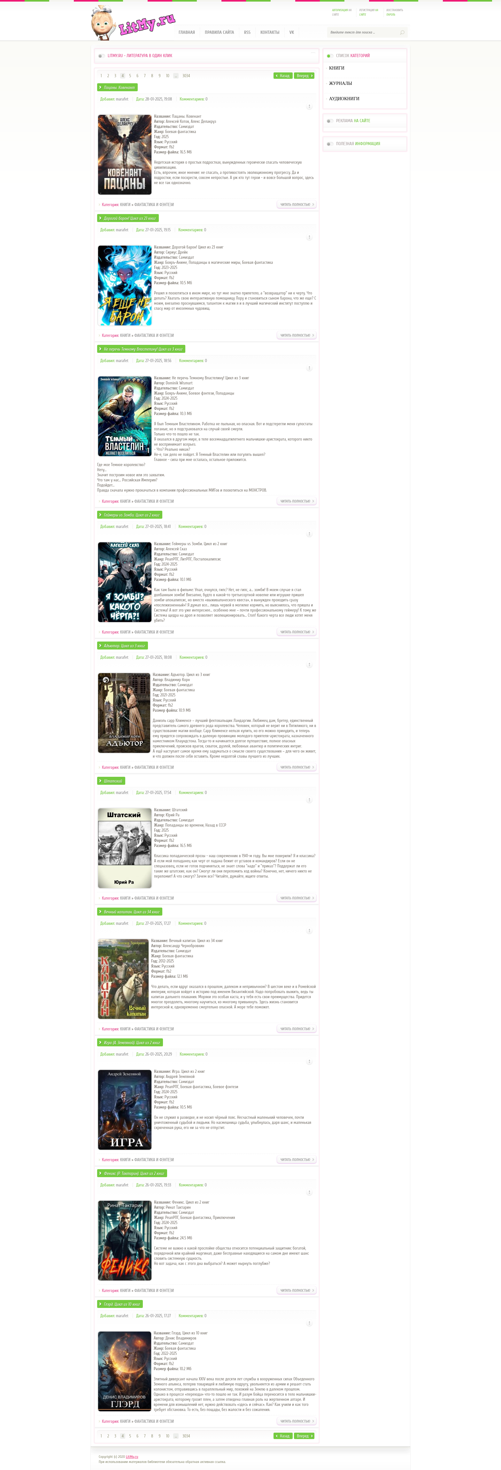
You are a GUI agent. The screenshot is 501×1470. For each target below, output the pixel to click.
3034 (186, 75)
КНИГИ (125, 204)
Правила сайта (219, 32)
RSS (247, 32)
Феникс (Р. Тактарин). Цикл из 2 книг (134, 1173)
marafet (122, 99)
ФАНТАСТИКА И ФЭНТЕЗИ (154, 204)
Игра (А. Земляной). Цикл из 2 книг (132, 1042)
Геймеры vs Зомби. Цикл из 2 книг (131, 515)
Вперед (303, 75)
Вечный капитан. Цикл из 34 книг (131, 911)
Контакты (270, 32)
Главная (187, 32)
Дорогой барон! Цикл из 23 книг (130, 218)
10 (167, 75)
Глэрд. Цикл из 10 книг (122, 1304)
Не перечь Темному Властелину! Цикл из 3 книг (143, 349)
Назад (284, 75)
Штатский (113, 781)
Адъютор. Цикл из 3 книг (124, 645)
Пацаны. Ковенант (119, 87)
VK (291, 32)
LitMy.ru (132, 1456)
